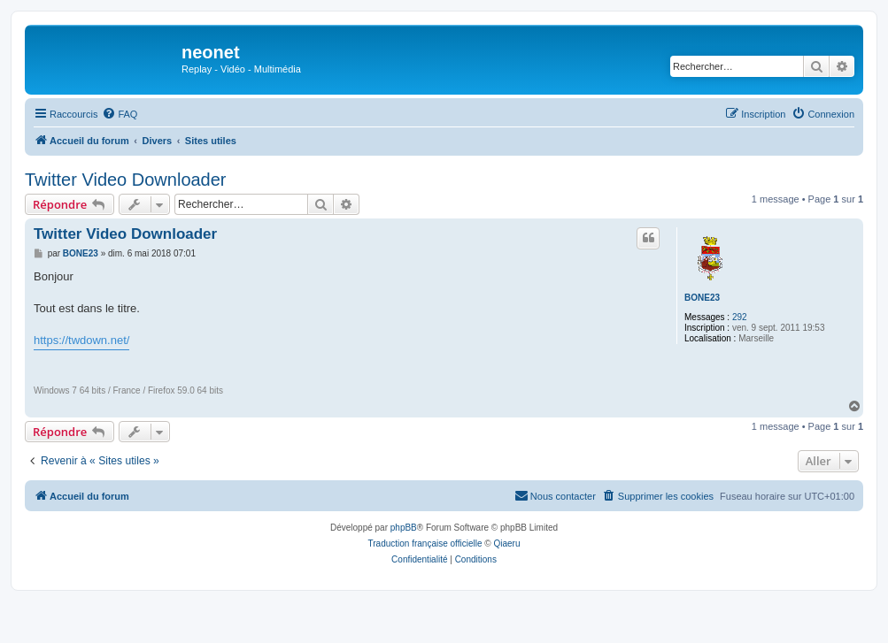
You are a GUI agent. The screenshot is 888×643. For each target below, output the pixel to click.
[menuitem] (119, 114)
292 (739, 317)
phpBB (403, 527)
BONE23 (702, 297)
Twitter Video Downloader (126, 179)
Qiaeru (506, 543)
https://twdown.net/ (81, 340)
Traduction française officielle (425, 543)
